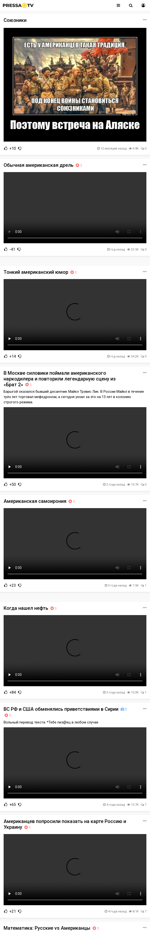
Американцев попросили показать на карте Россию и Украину (65, 824)
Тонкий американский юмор (41, 272)
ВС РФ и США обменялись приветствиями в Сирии (66, 712)
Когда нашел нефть (31, 608)
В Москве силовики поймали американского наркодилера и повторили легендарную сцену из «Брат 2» (60, 378)
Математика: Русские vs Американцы (52, 928)
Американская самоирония (40, 501)
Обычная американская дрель (43, 165)
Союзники (15, 20)
